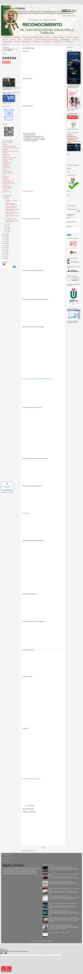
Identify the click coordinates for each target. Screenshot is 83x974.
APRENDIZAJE (17, 37)
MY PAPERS (5, 39)
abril (6, 226)
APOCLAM (5, 144)
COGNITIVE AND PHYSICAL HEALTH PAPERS (46, 39)
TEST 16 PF (5, 178)
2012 (5, 258)
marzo (6, 227)
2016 (5, 250)
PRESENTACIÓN (6, 37)
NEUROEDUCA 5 (69, 41)
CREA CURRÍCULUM (7, 186)
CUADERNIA (5, 161)
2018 (5, 247)
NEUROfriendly (6, 166)
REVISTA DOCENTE (7, 142)
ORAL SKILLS (75, 39)
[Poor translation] (5, 953)
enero (6, 231)
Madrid (68, 171)
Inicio (43, 848)
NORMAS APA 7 (6, 185)
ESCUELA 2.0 (6, 154)
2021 (5, 241)
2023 (5, 237)
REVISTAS (47, 37)
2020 (5, 243)
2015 (5, 252)
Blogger (51, 941)
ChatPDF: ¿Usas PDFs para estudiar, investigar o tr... (11, 207)
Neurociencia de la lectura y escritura (32, 778)
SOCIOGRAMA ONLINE (8, 181)
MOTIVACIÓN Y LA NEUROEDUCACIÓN (33, 37)
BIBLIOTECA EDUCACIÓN (8, 183)
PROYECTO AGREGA (7, 159)
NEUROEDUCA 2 (37, 41)
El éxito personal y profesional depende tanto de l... (11, 213)
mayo (6, 224)
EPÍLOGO (4, 44)
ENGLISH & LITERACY (58, 37)
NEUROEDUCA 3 (48, 41)
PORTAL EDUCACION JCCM (9, 146)
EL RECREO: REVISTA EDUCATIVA (10, 147)
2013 (5, 256)
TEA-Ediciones (6, 176)
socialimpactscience (7, 171)
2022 (5, 239)
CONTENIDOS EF (28, 39)
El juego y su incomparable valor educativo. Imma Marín (61, 867)
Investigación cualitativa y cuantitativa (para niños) (59, 932)
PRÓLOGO (17, 41)
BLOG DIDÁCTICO (7, 191)
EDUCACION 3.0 (6, 155)
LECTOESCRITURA (65, 39)
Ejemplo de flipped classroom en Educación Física (59, 910)
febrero (7, 229)
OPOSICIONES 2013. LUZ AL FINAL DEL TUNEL (59, 896)
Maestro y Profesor (14, 8)
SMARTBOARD (6, 164)
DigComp (13, 39)
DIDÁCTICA (69, 37)
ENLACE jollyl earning (28, 191)
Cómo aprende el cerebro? (11, 218)
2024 (5, 235)
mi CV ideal (5, 190)
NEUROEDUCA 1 (26, 41)
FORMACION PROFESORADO (9, 157)
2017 (5, 249)
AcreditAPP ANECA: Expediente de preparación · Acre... (12, 210)
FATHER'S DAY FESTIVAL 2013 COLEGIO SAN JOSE (60, 881)
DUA (4, 174)
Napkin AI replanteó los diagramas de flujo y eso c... (11, 204)
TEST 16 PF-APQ (6, 179)
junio (6, 198)
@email (76, 37)
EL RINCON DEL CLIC (7, 162)
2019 (5, 245)
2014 (5, 254)
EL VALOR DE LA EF (7, 167)
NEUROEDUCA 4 (58, 41)
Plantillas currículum (7, 188)
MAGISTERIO (6, 149)
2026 (5, 197)
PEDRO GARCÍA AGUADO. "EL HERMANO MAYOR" (60, 925)
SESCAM (5, 169)
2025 (5, 234)
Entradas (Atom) (32, 850)
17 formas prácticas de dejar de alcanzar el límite (12, 221)
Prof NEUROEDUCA (7, 41)
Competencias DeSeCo (8, 173)
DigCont (19, 39)
